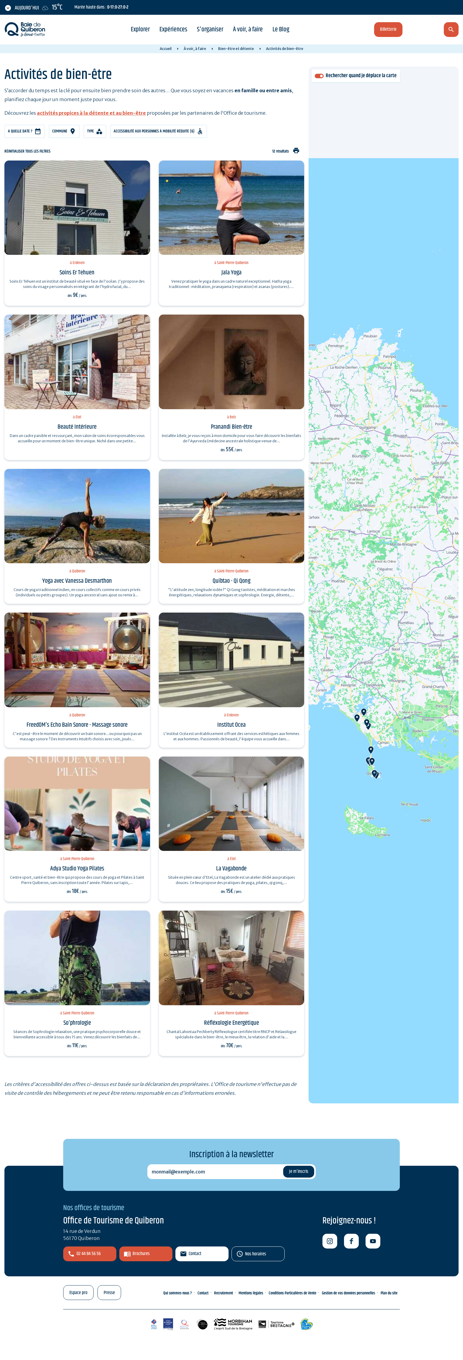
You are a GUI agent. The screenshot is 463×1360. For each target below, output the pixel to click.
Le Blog (281, 30)
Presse (109, 1292)
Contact (195, 1253)
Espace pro (78, 1292)
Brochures (141, 1253)
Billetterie (388, 29)
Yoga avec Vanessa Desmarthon (77, 581)
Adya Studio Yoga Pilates (77, 868)
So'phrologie (77, 1023)
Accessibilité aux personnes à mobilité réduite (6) (154, 131)
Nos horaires (255, 1254)
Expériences (173, 30)
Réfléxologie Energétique (231, 1023)
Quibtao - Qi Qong (231, 581)
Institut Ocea (231, 725)
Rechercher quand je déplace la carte (361, 76)
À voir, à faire (248, 30)
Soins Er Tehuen (77, 272)
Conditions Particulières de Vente (292, 1293)
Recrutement (223, 1293)
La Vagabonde (231, 868)
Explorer (140, 30)
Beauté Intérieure (77, 427)
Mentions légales (251, 1293)
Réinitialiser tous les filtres (27, 151)
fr (420, 30)
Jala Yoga (231, 272)
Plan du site (389, 1293)
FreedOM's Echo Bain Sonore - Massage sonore (77, 725)
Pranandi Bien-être (231, 427)
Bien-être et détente (236, 48)
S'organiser (210, 30)
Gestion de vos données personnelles (348, 1293)
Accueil (166, 48)
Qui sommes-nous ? (177, 1293)
